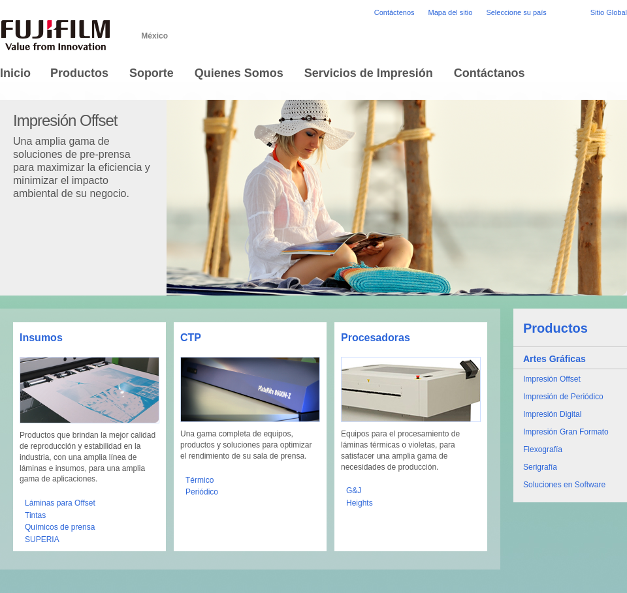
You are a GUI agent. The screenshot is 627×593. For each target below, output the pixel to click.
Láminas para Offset (60, 503)
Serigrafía (540, 467)
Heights (359, 503)
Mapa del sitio (450, 12)
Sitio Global (608, 12)
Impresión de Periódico (563, 396)
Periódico (201, 491)
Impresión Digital (552, 414)
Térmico (199, 480)
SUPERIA (42, 539)
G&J (353, 490)
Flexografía (542, 449)
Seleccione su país (516, 12)
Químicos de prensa (60, 527)
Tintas (35, 515)
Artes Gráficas (554, 359)
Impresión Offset (552, 379)
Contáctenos (394, 12)
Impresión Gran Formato (566, 431)
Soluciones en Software (564, 484)
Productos (555, 328)
